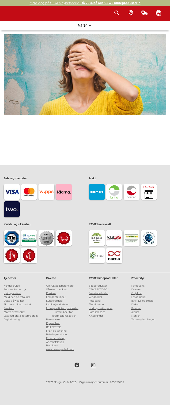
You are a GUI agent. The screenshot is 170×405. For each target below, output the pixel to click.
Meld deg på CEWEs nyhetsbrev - (85, 3)
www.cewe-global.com (60, 349)
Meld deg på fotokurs (17, 297)
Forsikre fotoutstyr (15, 289)
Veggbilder (95, 297)
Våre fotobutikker (56, 289)
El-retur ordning (55, 338)
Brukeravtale (53, 327)
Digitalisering (12, 319)
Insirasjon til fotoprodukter (62, 308)
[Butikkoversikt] (132, 13)
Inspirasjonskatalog (57, 304)
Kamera (135, 289)
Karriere (51, 293)
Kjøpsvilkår (53, 323)
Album (135, 312)
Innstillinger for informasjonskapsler (64, 314)
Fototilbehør (138, 297)
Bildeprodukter (98, 286)
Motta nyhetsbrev (14, 312)
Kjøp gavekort (12, 293)
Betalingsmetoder (57, 334)
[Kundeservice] (159, 13)
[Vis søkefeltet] (118, 13)
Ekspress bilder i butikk (17, 304)
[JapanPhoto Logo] (13, 16)
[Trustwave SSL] (29, 239)
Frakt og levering (56, 331)
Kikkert (135, 304)
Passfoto (9, 308)
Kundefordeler (54, 301)
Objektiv (136, 293)
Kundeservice (12, 286)
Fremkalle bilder (98, 293)
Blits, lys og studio (142, 301)
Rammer (136, 308)
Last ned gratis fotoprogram (21, 316)
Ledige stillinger (55, 297)
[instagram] (93, 366)
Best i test (52, 345)
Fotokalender (97, 312)
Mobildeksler (97, 304)
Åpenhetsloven (55, 342)
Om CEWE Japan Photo (60, 286)
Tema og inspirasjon (143, 319)
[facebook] (76, 366)
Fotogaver (95, 301)
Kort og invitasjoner (101, 308)
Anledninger (96, 316)
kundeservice (72, 110)
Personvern (53, 319)
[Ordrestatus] (145, 13)
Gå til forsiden (85, 125)
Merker (135, 316)
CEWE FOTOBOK (99, 289)
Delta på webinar (14, 301)
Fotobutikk (137, 286)
